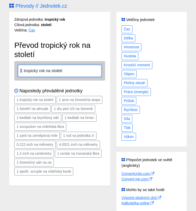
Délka (128, 38)
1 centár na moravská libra (78, 153)
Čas (32, 30)
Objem (129, 74)
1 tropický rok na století (35, 100)
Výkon (129, 137)
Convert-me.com (136, 179)
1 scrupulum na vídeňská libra (40, 127)
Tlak (127, 128)
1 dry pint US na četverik (73, 109)
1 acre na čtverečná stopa (79, 100)
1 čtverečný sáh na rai (34, 162)
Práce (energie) (136, 92)
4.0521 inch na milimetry (78, 144)
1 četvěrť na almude (32, 109)
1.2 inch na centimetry (34, 153)
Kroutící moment (137, 65)
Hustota (130, 56)
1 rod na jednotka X (78, 136)
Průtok (129, 101)
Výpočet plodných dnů (141, 198)
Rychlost (131, 110)
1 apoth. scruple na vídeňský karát (44, 171)
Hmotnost (131, 47)
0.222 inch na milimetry (35, 144)
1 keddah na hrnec (79, 118)
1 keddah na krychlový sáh (38, 118)
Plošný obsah (134, 83)
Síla (127, 119)
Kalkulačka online (137, 203)
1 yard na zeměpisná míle (37, 136)
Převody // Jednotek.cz (38, 6)
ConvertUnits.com (137, 174)
